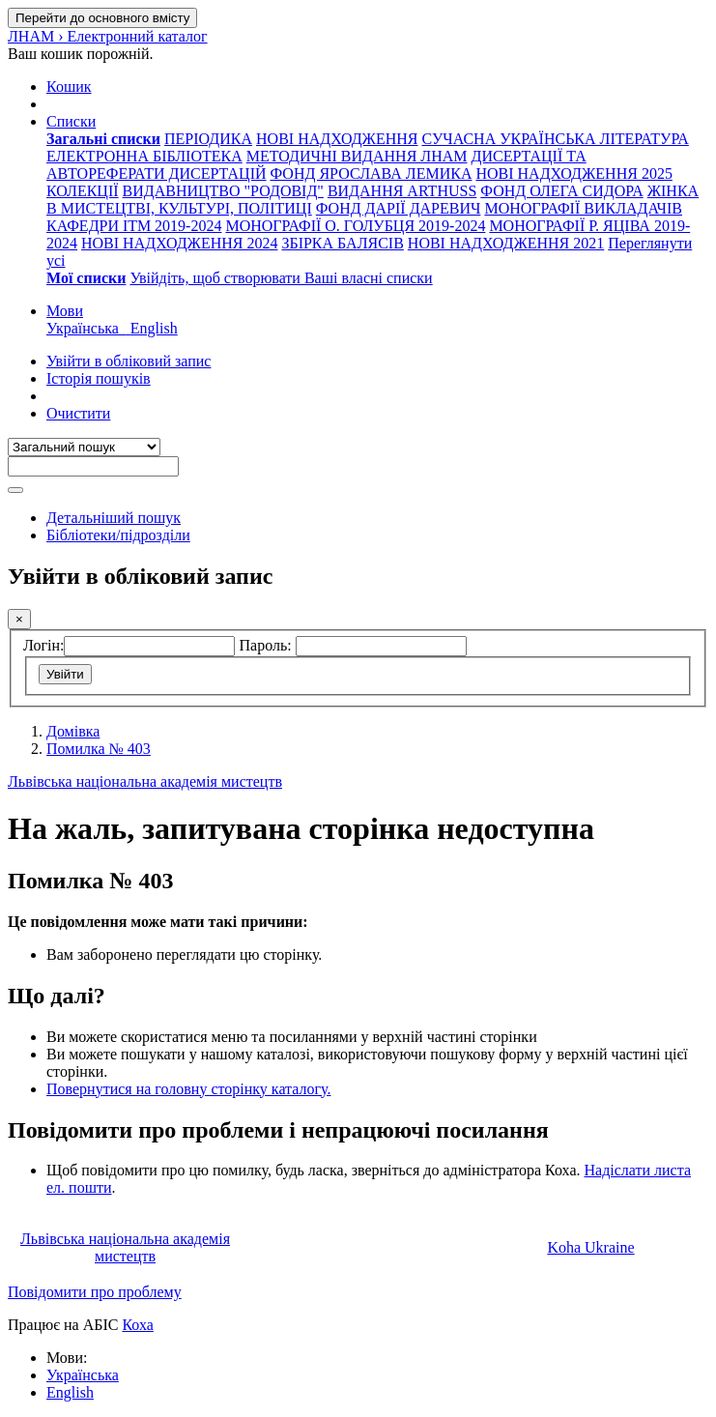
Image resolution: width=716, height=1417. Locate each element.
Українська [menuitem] (88, 328)
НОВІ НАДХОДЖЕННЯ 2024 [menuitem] (179, 243)
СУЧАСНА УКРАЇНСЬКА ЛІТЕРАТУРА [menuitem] (554, 138)
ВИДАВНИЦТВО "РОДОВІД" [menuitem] (223, 191)
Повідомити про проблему (95, 1292)
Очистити (78, 413)
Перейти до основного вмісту (102, 18)
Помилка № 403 (98, 748)
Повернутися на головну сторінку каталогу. (188, 1089)
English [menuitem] (154, 328)
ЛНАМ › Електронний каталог (108, 36)
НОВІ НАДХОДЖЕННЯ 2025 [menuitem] (573, 173)
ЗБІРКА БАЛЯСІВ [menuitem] (342, 243)
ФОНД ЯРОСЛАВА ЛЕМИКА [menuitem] (372, 173)
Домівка (73, 731)
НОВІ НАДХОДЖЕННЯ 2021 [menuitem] (506, 243)
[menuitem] (103, 138)
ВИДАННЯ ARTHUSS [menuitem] (402, 191)
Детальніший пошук (113, 517)
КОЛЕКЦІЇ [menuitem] (82, 191)
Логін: (43, 645)
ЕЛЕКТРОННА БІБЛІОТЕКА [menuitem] (144, 156)
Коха (137, 1324)
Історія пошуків (98, 378)
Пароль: (267, 645)
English (70, 1392)
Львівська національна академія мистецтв (145, 781)
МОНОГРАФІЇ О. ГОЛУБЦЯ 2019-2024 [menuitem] (355, 225)
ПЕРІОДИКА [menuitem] (208, 138)
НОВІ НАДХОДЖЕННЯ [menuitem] (336, 138)
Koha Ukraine (590, 1247)
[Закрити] (19, 619)
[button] (69, 86)
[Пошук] (15, 490)
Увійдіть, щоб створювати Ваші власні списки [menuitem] (280, 278)
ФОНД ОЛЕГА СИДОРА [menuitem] (561, 191)
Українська (82, 1375)
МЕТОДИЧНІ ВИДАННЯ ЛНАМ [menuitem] (357, 156)
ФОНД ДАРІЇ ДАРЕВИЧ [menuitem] (398, 208)
